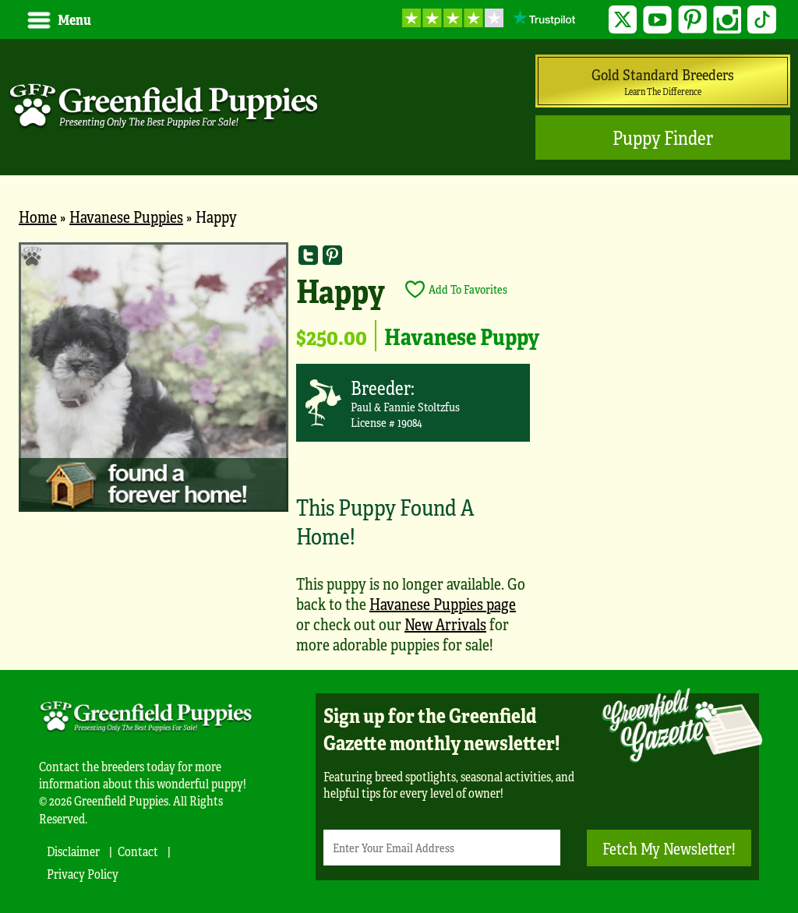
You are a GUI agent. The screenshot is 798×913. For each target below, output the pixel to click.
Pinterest (692, 19)
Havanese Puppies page (442, 603)
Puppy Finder (663, 137)
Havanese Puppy (461, 335)
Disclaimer (73, 851)
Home (38, 216)
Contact (138, 851)
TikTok (761, 19)
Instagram (727, 19)
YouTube (657, 19)
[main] (399, 455)
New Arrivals (445, 623)
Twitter (623, 19)
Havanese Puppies (126, 216)
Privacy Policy (82, 874)
